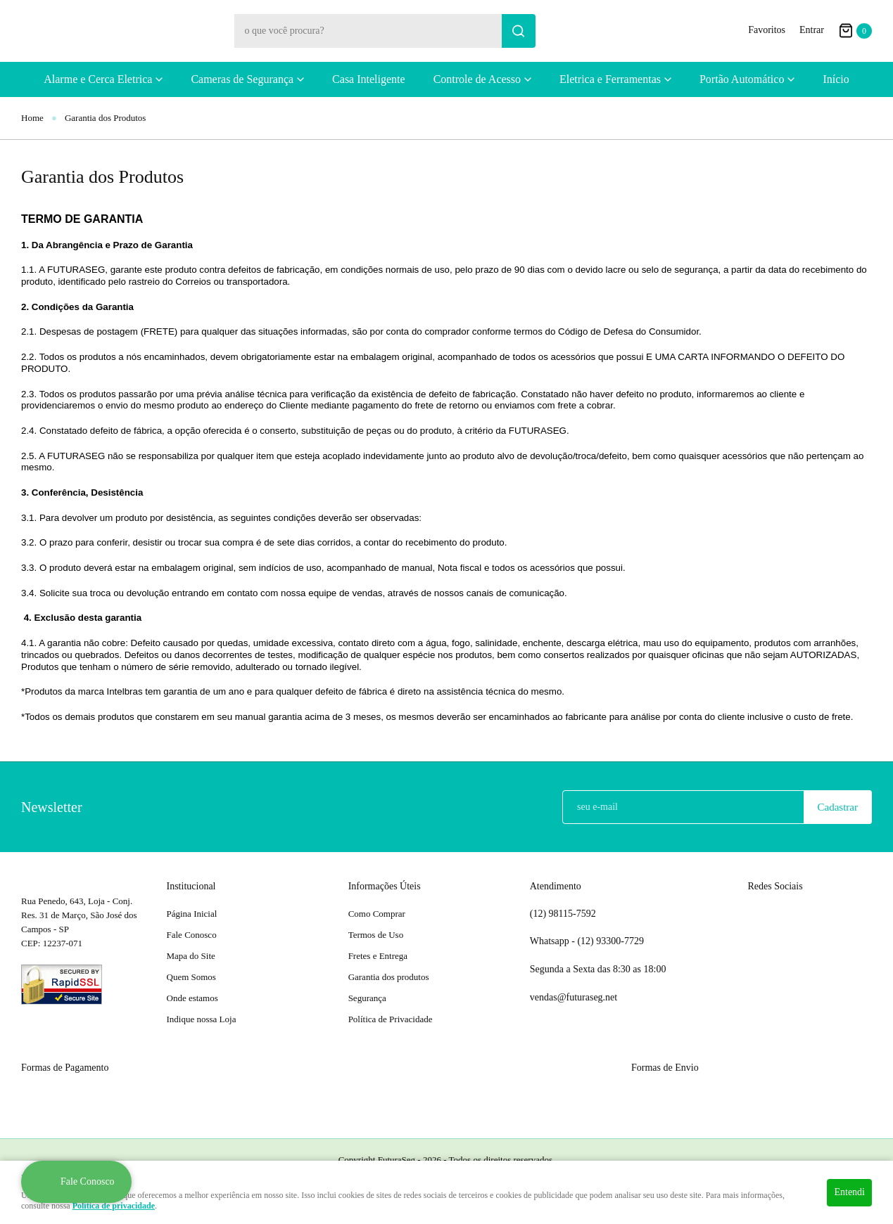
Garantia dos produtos (388, 977)
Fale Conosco (192, 934)
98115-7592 (563, 914)
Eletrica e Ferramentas (610, 79)
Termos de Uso (376, 934)
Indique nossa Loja (201, 1019)
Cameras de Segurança (242, 79)
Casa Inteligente (368, 79)
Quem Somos (191, 977)
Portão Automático (741, 79)
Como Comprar (376, 913)
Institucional (191, 886)
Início (836, 79)
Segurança (367, 998)
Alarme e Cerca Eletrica (98, 79)
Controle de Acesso (477, 79)
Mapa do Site (191, 956)
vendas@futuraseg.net (573, 997)
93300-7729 (611, 941)
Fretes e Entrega (377, 956)
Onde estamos (192, 998)
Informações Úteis (384, 886)
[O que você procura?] (519, 31)
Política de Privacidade (390, 1019)
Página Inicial (192, 913)
